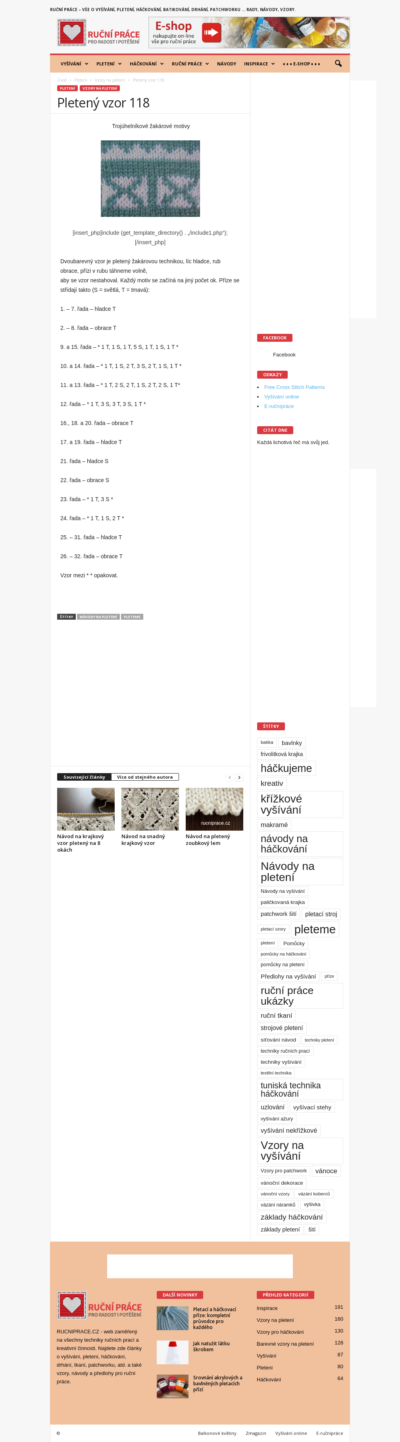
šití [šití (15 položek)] (311, 1229)
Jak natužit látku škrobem (211, 1346)
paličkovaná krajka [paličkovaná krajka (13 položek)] (283, 902)
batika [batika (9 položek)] (267, 742)
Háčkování (147, 64)
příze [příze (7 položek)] (329, 976)
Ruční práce (190, 64)
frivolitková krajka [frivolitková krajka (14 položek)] (282, 754)
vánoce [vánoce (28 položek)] (326, 1171)
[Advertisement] (150, 696)
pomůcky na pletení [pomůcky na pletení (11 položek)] (282, 964)
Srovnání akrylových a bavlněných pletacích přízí (217, 1383)
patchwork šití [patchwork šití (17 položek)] (278, 914)
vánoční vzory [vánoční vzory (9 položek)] (275, 1194)
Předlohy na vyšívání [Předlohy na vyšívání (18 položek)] (288, 976)
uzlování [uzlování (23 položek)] (273, 1107)
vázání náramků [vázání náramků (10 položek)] (278, 1205)
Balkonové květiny (217, 1433)
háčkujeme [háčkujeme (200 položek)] (286, 768)
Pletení (109, 64)
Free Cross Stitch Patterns (294, 387)
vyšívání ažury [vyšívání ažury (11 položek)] (277, 1119)
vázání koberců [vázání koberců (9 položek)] (314, 1194)
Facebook (284, 355)
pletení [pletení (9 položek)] (268, 943)
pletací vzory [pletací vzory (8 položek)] (273, 929)
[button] (338, 64)
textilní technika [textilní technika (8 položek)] (276, 1072)
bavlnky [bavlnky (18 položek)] (292, 742)
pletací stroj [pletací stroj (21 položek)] (321, 914)
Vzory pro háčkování (280, 1332)
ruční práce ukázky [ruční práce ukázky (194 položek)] (287, 995)
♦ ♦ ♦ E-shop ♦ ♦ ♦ (301, 64)
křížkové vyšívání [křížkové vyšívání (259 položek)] (281, 804)
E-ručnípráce (279, 406)
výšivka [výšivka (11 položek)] (312, 1204)
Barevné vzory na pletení (285, 1344)
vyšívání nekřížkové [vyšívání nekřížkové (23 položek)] (289, 1130)
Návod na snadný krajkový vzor (143, 839)
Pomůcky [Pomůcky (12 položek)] (294, 943)
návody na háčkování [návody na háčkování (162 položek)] (284, 843)
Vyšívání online (281, 397)
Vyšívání (74, 64)
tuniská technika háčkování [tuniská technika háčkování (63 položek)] (291, 1089)
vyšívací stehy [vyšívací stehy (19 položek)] (312, 1107)
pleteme (132, 616)
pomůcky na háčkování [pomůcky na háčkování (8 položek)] (283, 954)
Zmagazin (256, 1433)
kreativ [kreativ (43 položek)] (272, 783)
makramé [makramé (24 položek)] (274, 824)
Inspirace (259, 64)
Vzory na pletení (110, 80)
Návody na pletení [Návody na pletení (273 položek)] (288, 871)
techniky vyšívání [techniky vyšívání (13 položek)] (281, 1062)
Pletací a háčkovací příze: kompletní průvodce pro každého (214, 1318)
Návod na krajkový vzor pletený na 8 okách (80, 843)
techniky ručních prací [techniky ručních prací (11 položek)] (285, 1051)
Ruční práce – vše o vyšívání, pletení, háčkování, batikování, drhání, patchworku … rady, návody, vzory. (173, 9)
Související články (84, 777)
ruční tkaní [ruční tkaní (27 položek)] (276, 1015)
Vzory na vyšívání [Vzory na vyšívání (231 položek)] (282, 1150)
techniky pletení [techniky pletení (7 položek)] (319, 1040)
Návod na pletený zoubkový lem (208, 839)
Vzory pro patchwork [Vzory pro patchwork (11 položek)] (284, 1171)
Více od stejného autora (145, 777)
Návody (226, 64)
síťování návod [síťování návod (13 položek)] (278, 1040)
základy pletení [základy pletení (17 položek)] (280, 1229)
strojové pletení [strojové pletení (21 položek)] (282, 1028)
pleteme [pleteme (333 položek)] (315, 929)
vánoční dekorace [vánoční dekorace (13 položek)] (282, 1183)
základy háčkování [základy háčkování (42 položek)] (292, 1217)
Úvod (62, 80)
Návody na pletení (98, 616)
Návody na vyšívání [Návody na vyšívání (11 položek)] (283, 891)
